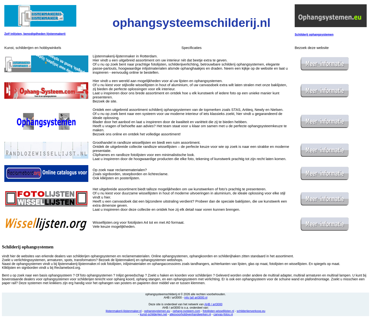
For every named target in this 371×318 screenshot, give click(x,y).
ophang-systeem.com (186, 311)
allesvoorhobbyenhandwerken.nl (190, 314)
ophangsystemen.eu (157, 311)
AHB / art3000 (213, 304)
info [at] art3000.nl (195, 297)
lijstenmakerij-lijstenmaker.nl (123, 311)
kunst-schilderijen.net (153, 314)
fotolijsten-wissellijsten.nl (218, 311)
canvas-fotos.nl (223, 314)
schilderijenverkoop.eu (251, 311)
